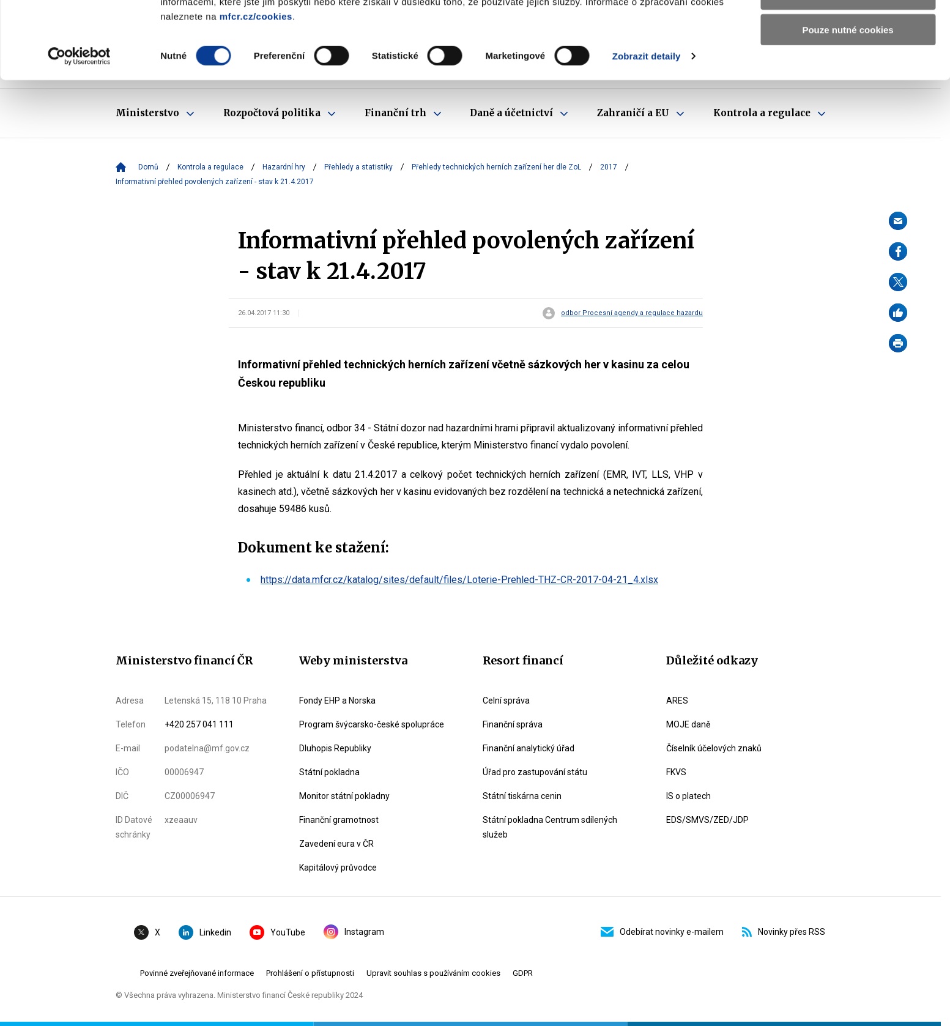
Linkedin (205, 932)
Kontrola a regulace (210, 167)
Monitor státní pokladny (344, 796)
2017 (608, 167)
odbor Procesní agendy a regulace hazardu (632, 313)
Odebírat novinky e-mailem (662, 932)
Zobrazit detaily (646, 128)
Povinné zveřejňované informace (197, 973)
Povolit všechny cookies (848, 30)
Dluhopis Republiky (335, 748)
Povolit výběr (848, 66)
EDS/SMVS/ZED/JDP (707, 820)
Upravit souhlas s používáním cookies (433, 973)
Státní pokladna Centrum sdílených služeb (550, 827)
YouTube (277, 932)
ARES (677, 700)
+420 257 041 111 (199, 724)
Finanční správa (513, 724)
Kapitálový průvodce (338, 867)
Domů (148, 167)
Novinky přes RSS (783, 932)
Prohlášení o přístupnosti (310, 973)
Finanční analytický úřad (528, 748)
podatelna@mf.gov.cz (207, 748)
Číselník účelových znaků (714, 748)
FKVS (676, 772)
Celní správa (506, 700)
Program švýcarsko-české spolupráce (371, 724)
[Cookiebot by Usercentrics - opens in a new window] (79, 128)
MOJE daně (688, 724)
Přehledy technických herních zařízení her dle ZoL (496, 167)
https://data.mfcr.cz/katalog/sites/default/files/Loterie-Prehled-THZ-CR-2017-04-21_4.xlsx (459, 579)
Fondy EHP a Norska (337, 700)
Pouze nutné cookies (847, 102)
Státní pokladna (329, 772)
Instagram (354, 931)
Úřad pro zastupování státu (535, 772)
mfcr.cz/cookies (256, 88)
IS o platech (688, 796)
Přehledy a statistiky (358, 167)
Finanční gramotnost (339, 820)
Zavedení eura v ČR (336, 844)
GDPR (523, 973)
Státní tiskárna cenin (522, 796)
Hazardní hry (283, 167)
